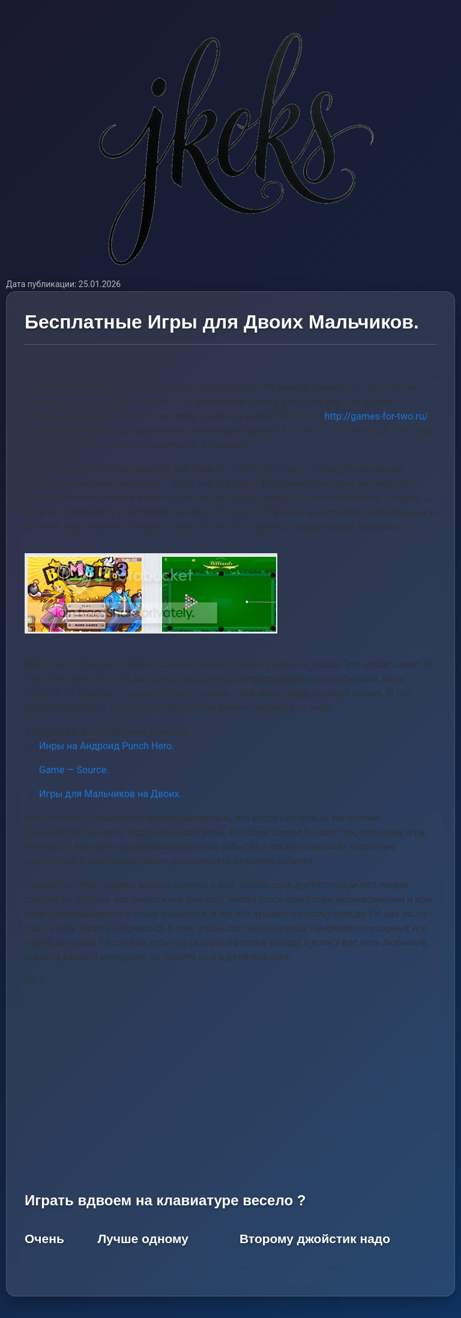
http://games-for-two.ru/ (376, 416)
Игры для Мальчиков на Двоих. (110, 794)
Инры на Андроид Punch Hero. (107, 746)
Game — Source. (74, 770)
